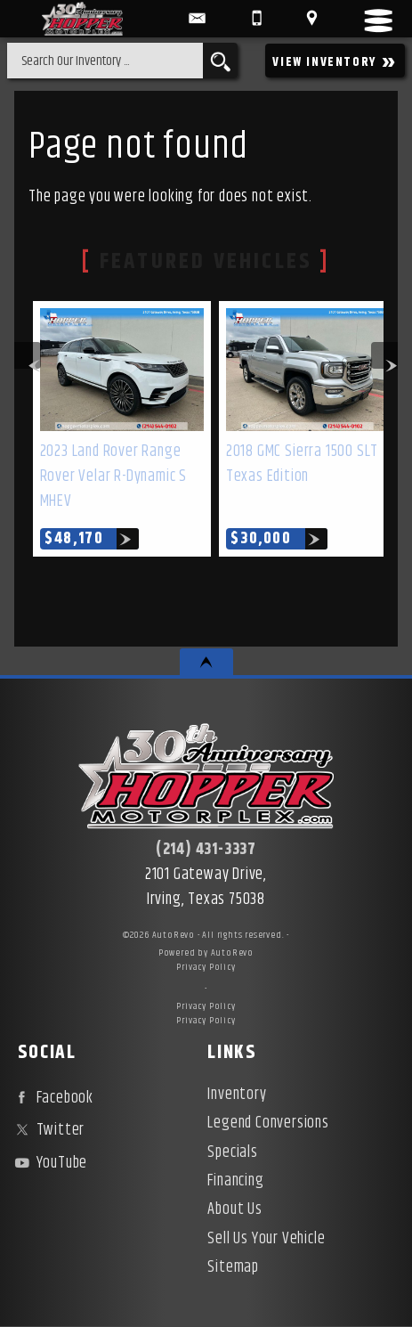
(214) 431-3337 (206, 849)
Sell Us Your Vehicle (266, 1238)
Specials (232, 1152)
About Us (234, 1209)
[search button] (220, 60)
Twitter (48, 1130)
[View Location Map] (312, 18)
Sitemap (233, 1267)
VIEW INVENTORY (335, 61)
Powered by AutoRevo (206, 953)
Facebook (52, 1098)
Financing (235, 1180)
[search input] (105, 60)
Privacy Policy (205, 967)
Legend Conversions (267, 1123)
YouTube (49, 1163)
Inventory (236, 1094)
